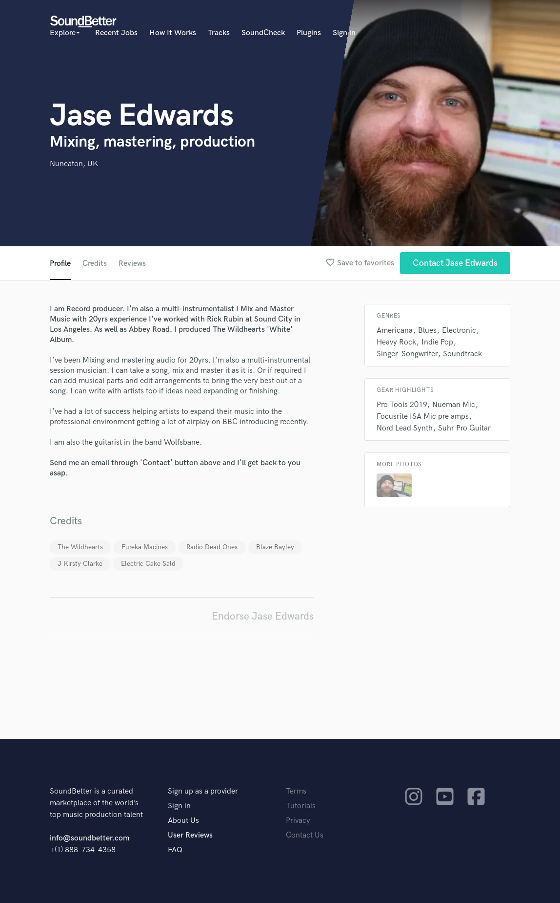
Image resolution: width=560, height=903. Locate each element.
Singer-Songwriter (407, 354)
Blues (427, 330)
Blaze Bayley (275, 547)
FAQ (175, 850)
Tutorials (301, 806)
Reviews (132, 263)
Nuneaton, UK (74, 164)
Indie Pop (437, 342)
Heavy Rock (396, 342)
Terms (296, 791)
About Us (183, 820)
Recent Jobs (116, 33)
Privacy (298, 820)
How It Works (172, 33)
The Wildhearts (80, 547)
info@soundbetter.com (89, 838)
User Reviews (190, 835)
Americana (395, 330)
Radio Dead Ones (212, 547)
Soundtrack (462, 354)
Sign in (344, 33)
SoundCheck (263, 33)
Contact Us (304, 835)
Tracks (219, 33)
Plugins (309, 33)
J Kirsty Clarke (80, 563)
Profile (60, 263)
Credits (94, 263)
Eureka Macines (144, 547)
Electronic (459, 330)
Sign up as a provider (203, 791)
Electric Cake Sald (148, 563)
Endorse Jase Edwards (263, 616)
